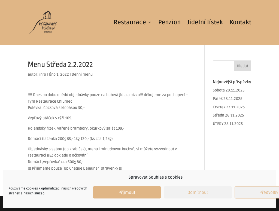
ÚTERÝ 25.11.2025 (228, 123)
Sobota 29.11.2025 (228, 90)
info (42, 74)
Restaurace (130, 23)
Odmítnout (197, 192)
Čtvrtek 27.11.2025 (229, 107)
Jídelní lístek (205, 23)
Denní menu (82, 74)
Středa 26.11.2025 (228, 115)
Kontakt (240, 23)
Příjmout (127, 192)
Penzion (169, 23)
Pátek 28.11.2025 (227, 98)
